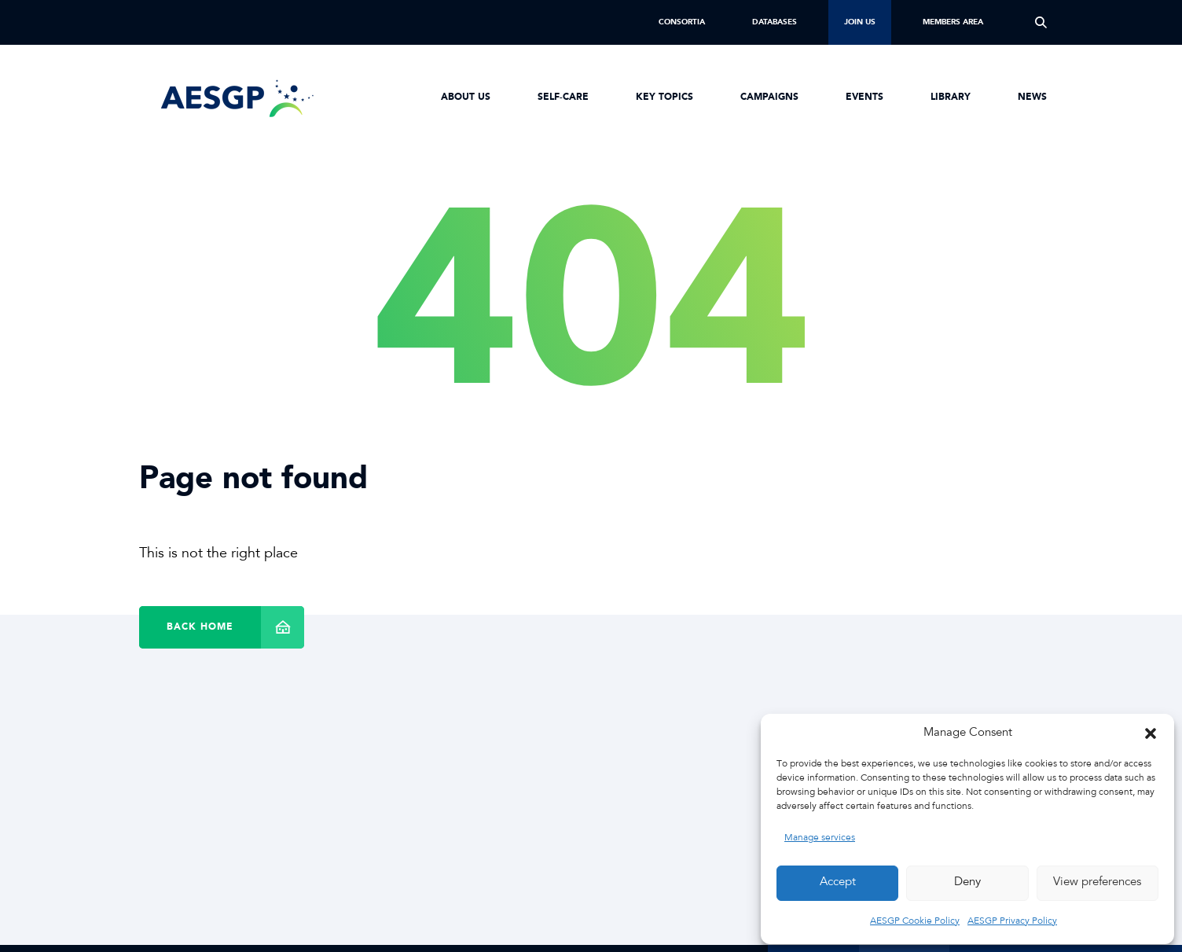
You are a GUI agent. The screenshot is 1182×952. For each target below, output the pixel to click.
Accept (838, 882)
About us (465, 97)
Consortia (682, 22)
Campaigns (769, 97)
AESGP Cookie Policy (915, 921)
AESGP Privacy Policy (1012, 921)
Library (951, 97)
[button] (1150, 733)
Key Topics (664, 97)
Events (864, 97)
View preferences (1097, 882)
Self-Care (563, 97)
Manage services (819, 838)
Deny (967, 882)
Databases (774, 22)
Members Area (953, 22)
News (1032, 97)
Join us (859, 22)
